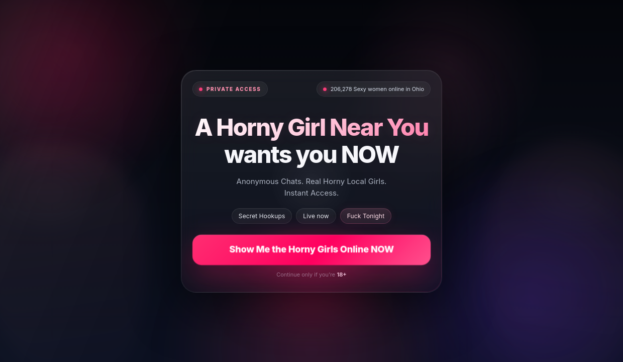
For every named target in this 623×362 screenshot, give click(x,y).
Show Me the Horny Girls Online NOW (311, 249)
